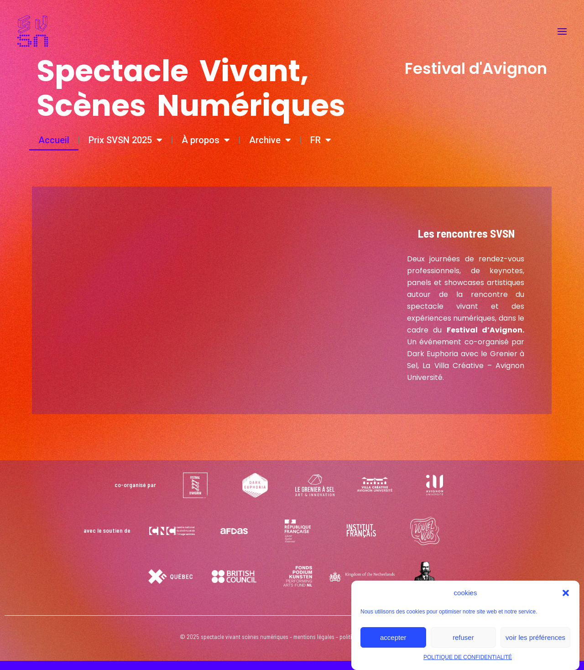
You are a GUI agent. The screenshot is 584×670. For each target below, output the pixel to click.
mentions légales (313, 636)
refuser (463, 637)
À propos (206, 140)
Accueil (53, 140)
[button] (565, 592)
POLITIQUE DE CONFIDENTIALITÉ (467, 657)
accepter (393, 637)
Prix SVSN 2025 (125, 140)
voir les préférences (535, 637)
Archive (270, 140)
